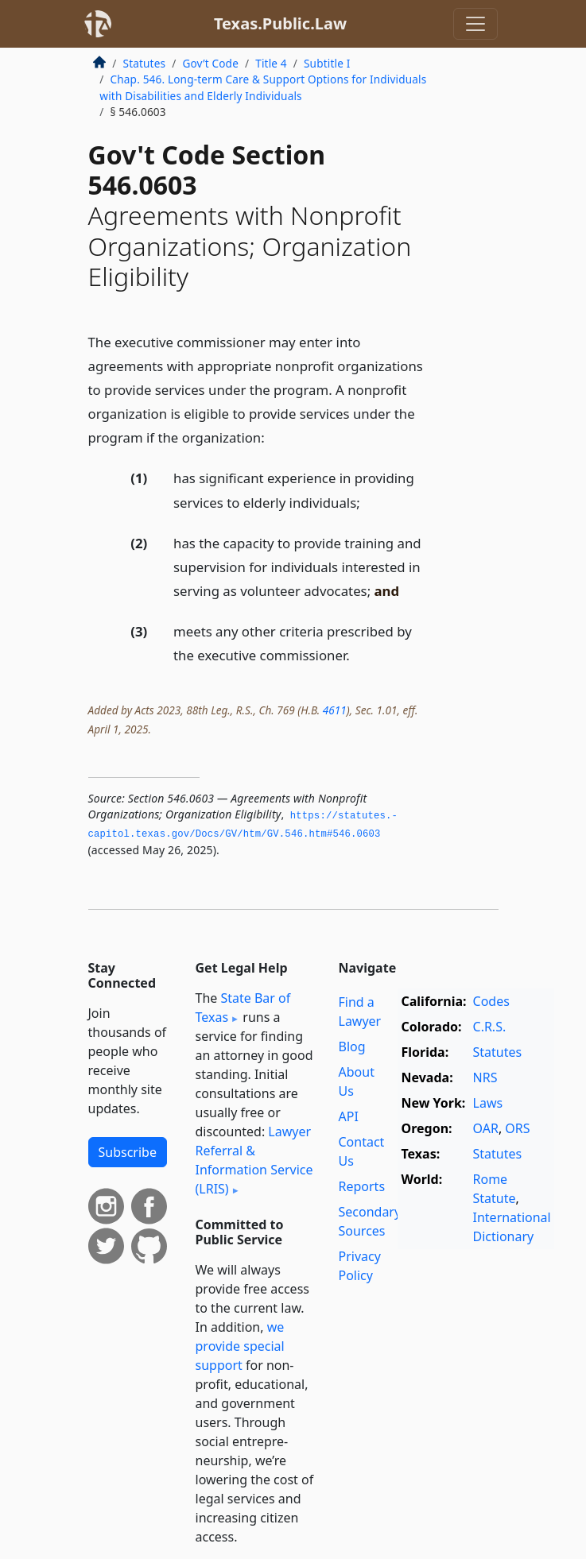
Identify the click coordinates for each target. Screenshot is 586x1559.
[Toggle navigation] (475, 24)
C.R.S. (489, 1026)
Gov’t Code (210, 63)
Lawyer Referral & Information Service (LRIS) (254, 1160)
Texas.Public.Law (280, 23)
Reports (362, 1186)
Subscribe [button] (128, 1152)
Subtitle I (327, 63)
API (349, 1116)
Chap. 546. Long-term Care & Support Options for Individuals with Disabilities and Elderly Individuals (262, 87)
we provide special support (240, 1346)
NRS (485, 1077)
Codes (491, 1001)
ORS (517, 1128)
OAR (486, 1128)
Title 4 (271, 63)
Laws (488, 1103)
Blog (352, 1046)
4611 (335, 710)
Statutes (144, 63)
